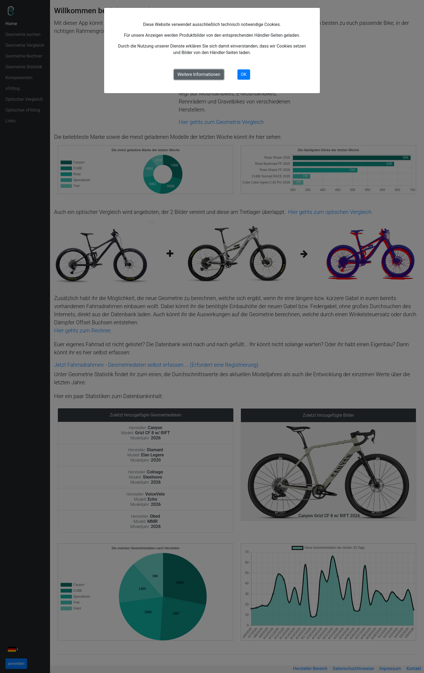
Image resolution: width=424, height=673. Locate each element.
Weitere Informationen (198, 74)
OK (244, 74)
